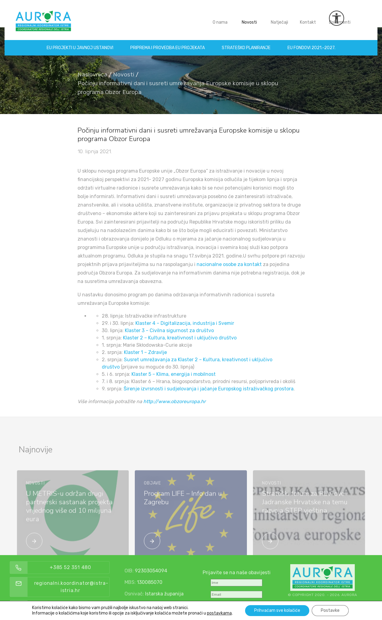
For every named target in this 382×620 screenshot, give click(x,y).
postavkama (219, 613)
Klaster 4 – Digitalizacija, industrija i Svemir (184, 323)
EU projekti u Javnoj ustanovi (80, 43)
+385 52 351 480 (80, 567)
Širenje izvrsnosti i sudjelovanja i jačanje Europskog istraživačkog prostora (209, 389)
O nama (220, 17)
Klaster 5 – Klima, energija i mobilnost (173, 374)
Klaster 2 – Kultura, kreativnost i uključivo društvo (180, 338)
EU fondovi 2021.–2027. (311, 43)
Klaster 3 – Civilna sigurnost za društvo (169, 330)
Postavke (330, 610)
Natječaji (279, 17)
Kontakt (308, 17)
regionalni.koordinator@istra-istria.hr (82, 586)
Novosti (249, 17)
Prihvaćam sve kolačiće (277, 610)
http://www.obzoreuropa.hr (174, 401)
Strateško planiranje (246, 43)
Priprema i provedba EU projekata (167, 43)
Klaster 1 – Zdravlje (145, 352)
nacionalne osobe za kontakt (229, 264)
